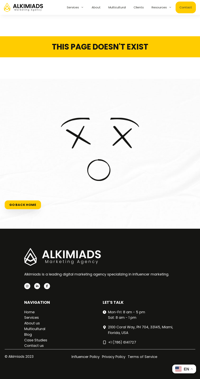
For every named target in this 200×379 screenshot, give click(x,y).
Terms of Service (142, 356)
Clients (139, 7)
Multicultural (117, 7)
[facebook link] (47, 286)
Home (29, 312)
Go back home (22, 205)
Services (77, 7)
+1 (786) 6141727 (122, 342)
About (96, 7)
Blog (28, 334)
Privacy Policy (113, 356)
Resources (164, 7)
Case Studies (35, 340)
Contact (185, 7)
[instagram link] (27, 286)
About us (32, 323)
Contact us (34, 345)
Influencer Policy (85, 356)
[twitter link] (37, 286)
